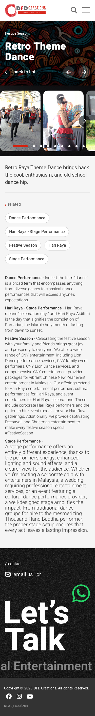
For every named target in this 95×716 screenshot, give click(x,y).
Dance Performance (27, 218)
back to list (24, 72)
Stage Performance (26, 259)
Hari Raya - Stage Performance (37, 232)
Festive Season (23, 245)
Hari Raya (57, 245)
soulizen (21, 705)
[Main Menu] (86, 10)
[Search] (74, 10)
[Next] (84, 121)
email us (23, 574)
